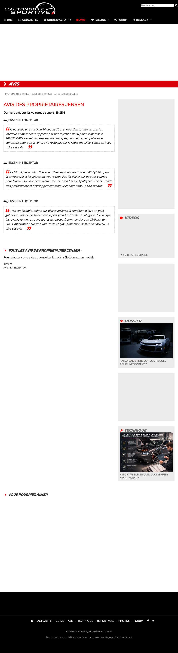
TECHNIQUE (85, 621)
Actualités (28, 20)
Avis (80, 20)
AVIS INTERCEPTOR (15, 267)
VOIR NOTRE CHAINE (134, 255)
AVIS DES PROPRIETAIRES (66, 94)
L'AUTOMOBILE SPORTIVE (17, 94)
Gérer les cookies (103, 631)
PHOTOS (124, 621)
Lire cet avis (15, 147)
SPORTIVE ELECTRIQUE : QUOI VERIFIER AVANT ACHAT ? (146, 474)
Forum (120, 20)
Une (7, 20)
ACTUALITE (44, 621)
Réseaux (140, 20)
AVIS (70, 621)
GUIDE (60, 621)
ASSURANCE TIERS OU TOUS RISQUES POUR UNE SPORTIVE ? (146, 361)
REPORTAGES (105, 621)
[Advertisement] (89, 52)
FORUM (138, 621)
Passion (98, 20)
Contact (70, 631)
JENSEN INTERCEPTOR (22, 120)
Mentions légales (84, 631)
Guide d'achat (56, 20)
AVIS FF (8, 264)
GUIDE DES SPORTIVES (42, 94)
